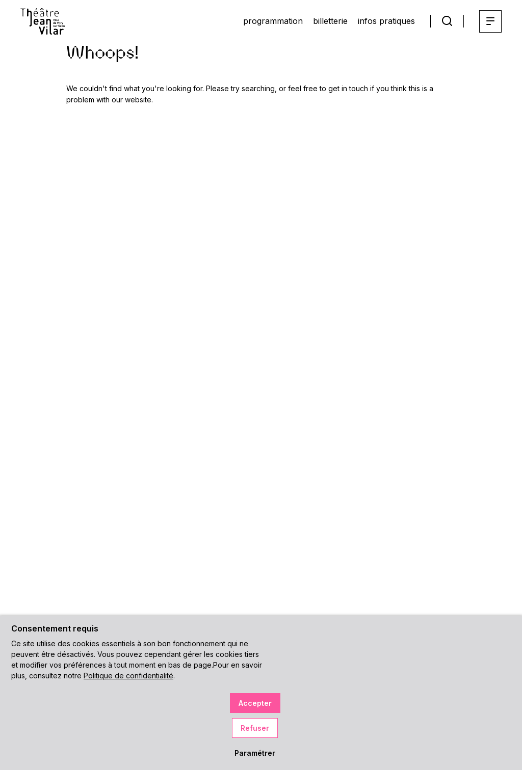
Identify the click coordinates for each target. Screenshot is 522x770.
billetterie (330, 21)
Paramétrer (254, 753)
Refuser (255, 728)
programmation (273, 21)
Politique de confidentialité (128, 675)
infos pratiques (386, 21)
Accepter (255, 703)
